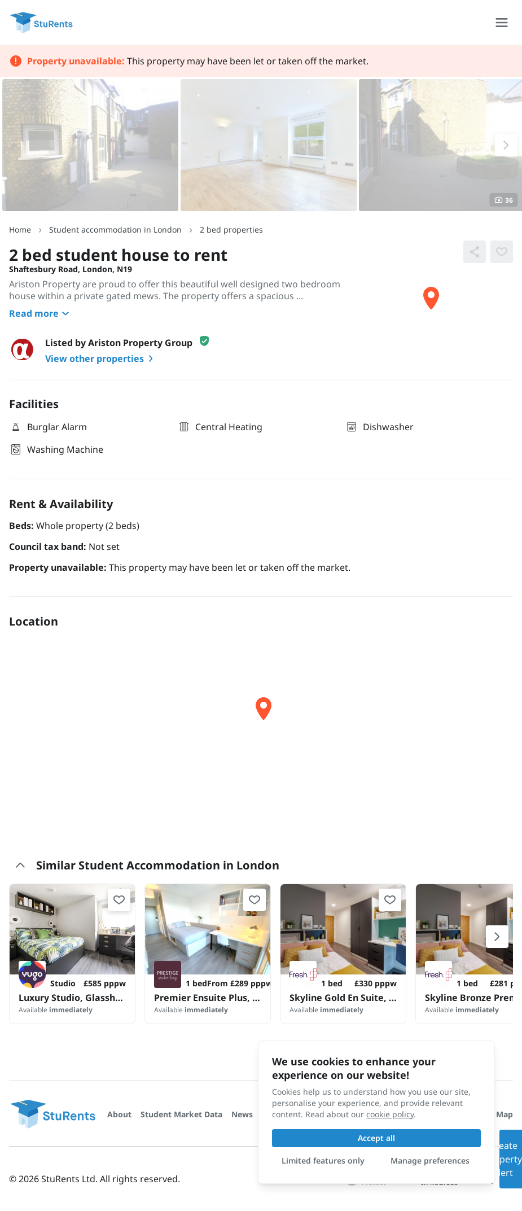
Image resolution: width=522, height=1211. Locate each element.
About (119, 1114)
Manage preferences (430, 1160)
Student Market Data (181, 1114)
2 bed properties (231, 229)
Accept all (376, 1138)
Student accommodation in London (115, 229)
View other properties (101, 358)
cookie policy (390, 1114)
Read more (40, 313)
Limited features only (323, 1160)
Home (20, 229)
